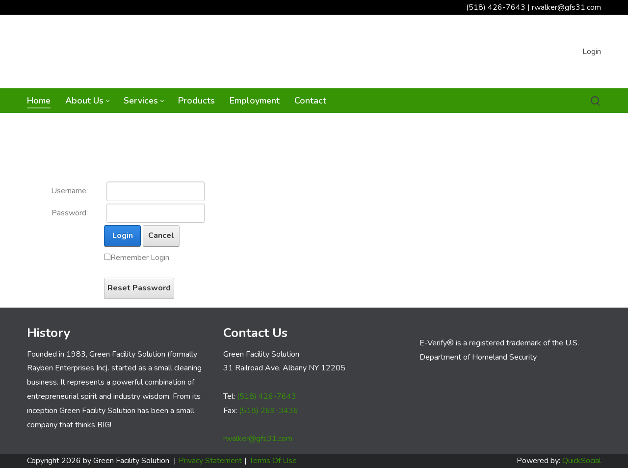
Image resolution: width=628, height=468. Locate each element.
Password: (70, 213)
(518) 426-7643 (495, 7)
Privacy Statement (210, 460)
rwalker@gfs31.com (566, 7)
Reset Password (139, 288)
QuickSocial (581, 460)
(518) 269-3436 (268, 410)
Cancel (161, 235)
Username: (69, 190)
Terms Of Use (273, 460)
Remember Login (139, 257)
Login (591, 51)
